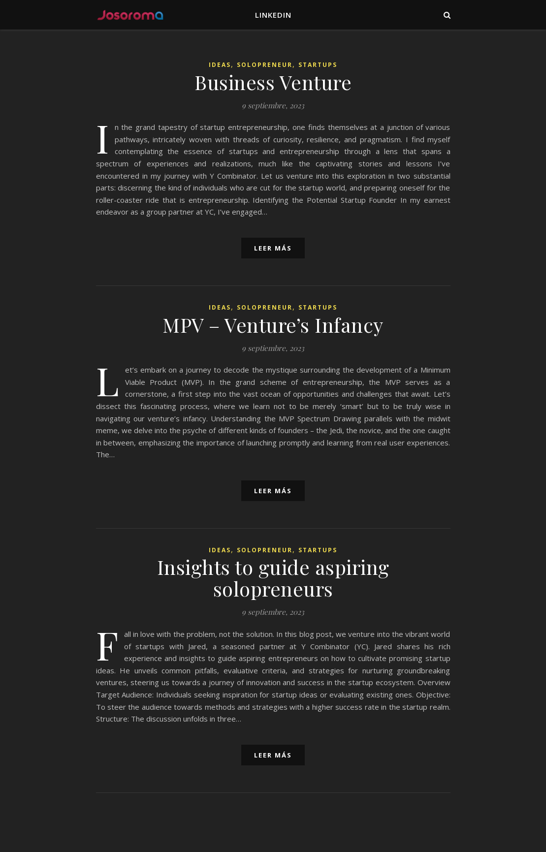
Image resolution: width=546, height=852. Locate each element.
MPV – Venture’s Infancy (273, 325)
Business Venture (273, 82)
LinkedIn (273, 15)
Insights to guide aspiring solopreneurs (273, 577)
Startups (317, 65)
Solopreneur (264, 65)
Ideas (220, 65)
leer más (273, 248)
